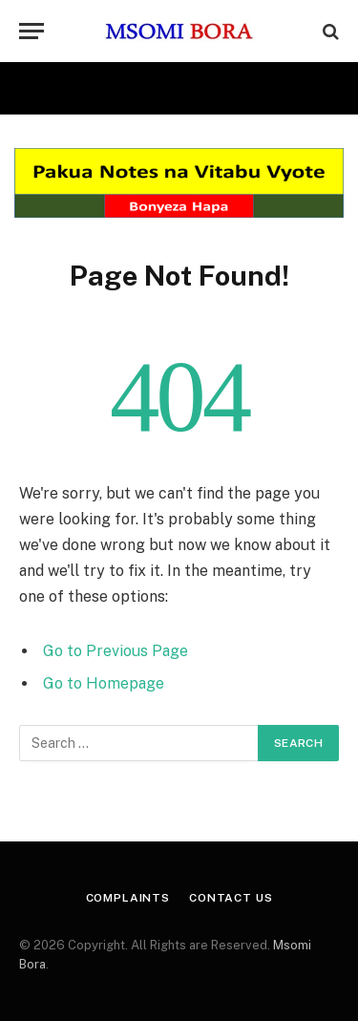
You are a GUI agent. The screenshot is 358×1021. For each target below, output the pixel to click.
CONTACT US (230, 897)
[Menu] (31, 31)
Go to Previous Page (115, 651)
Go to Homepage (103, 683)
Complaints (128, 897)
